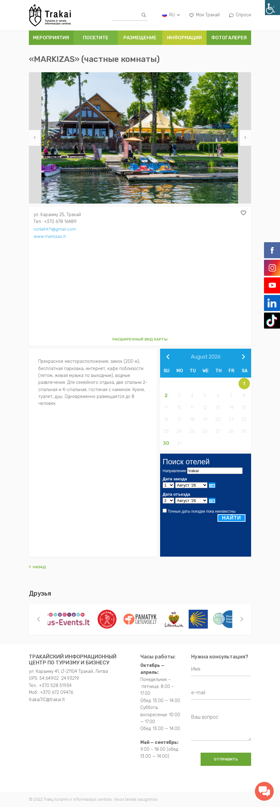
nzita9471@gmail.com (55, 229)
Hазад (37, 567)
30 (166, 443)
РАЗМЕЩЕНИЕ (139, 38)
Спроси (240, 15)
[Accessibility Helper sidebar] (272, 7)
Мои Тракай (204, 15)
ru (171, 15)
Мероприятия (51, 38)
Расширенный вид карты (140, 339)
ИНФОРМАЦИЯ (184, 38)
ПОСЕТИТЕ (95, 38)
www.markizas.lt (50, 235)
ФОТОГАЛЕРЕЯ (229, 38)
